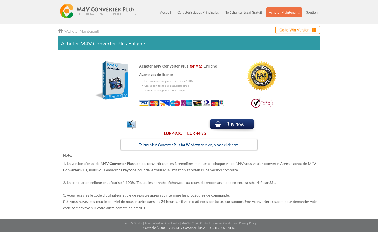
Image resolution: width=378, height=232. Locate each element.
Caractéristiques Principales (198, 12)
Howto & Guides (131, 223)
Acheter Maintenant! (284, 12)
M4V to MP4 (189, 223)
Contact (205, 223)
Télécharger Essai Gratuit (243, 12)
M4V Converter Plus (104, 12)
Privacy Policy (247, 223)
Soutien (312, 12)
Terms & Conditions (224, 223)
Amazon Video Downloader (162, 223)
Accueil (165, 12)
